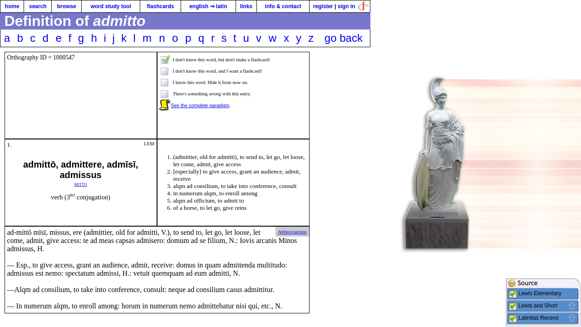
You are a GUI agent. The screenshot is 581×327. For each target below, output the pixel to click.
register (323, 6)
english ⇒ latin (208, 6)
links (246, 6)
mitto (80, 183)
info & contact (283, 6)
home (12, 6)
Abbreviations (292, 231)
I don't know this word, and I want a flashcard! (217, 71)
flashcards (160, 6)
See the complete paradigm (200, 105)
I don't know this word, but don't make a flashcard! (221, 59)
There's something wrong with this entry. (211, 93)
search (38, 6)
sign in (346, 6)
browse (66, 6)
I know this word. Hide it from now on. (210, 82)
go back (344, 38)
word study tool (110, 6)
